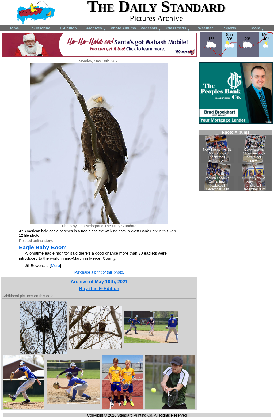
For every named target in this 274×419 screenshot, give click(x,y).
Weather (205, 28)
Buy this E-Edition (99, 288)
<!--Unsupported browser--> (235, 160)
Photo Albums (123, 28)
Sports (230, 28)
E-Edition (68, 28)
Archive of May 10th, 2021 (99, 281)
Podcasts (150, 28)
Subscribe (41, 28)
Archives (96, 28)
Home (14, 28)
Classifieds (178, 28)
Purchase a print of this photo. (99, 272)
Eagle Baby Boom (43, 247)
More (257, 28)
